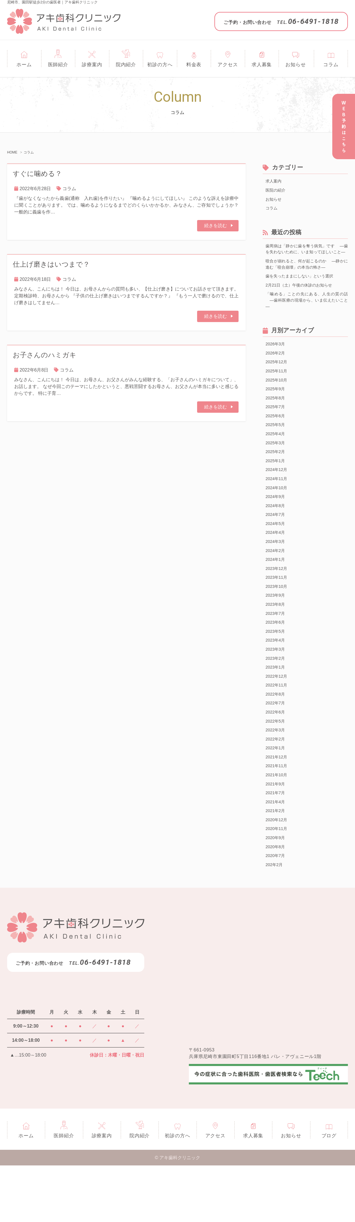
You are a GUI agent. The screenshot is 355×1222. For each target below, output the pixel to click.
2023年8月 (276, 640)
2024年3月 (276, 572)
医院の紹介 (277, 191)
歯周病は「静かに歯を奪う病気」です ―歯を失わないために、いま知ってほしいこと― (307, 256)
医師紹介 (58, 64)
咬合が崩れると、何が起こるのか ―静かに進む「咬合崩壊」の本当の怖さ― (307, 276)
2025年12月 (278, 379)
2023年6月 (276, 659)
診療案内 (92, 64)
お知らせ (295, 64)
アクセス (228, 64)
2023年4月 (276, 679)
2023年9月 (276, 630)
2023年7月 (276, 650)
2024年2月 (276, 582)
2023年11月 (278, 611)
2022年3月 (276, 775)
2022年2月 (276, 785)
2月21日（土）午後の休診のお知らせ (303, 298)
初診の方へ (159, 64)
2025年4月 (276, 457)
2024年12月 (278, 495)
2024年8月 (276, 534)
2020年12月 (278, 872)
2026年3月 (276, 360)
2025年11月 (278, 389)
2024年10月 (278, 515)
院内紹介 (126, 64)
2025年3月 (276, 466)
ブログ (329, 1192)
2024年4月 (276, 563)
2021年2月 (276, 862)
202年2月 (275, 920)
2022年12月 (278, 717)
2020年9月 (276, 891)
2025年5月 (276, 447)
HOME (12, 152)
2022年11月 (278, 727)
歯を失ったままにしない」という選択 (304, 289)
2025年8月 (276, 418)
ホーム (24, 64)
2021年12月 (278, 804)
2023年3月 (276, 688)
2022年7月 (276, 746)
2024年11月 (278, 505)
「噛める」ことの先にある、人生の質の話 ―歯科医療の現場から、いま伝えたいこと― (307, 315)
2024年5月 (276, 553)
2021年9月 (276, 833)
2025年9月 (276, 408)
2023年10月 (278, 621)
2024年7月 (276, 544)
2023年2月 (276, 698)
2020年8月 (276, 901)
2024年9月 (276, 524)
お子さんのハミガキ (44, 355)
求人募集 (262, 64)
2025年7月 (276, 428)
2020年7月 (276, 911)
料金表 (194, 64)
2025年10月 (278, 399)
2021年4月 (276, 853)
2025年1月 (276, 486)
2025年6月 (276, 437)
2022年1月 (276, 795)
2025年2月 (276, 476)
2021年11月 (278, 814)
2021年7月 (276, 843)
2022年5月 (276, 766)
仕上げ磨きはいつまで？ (51, 264)
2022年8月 (276, 737)
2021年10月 (278, 824)
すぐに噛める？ (37, 173)
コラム (331, 64)
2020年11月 (278, 882)
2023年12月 (278, 601)
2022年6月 (276, 756)
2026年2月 (276, 370)
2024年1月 (276, 592)
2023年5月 (276, 669)
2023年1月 (276, 708)
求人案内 (275, 181)
